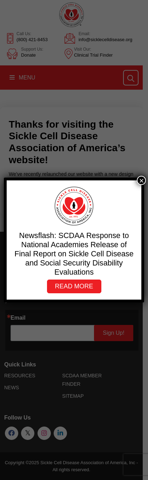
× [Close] (141, 180)
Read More (74, 286)
